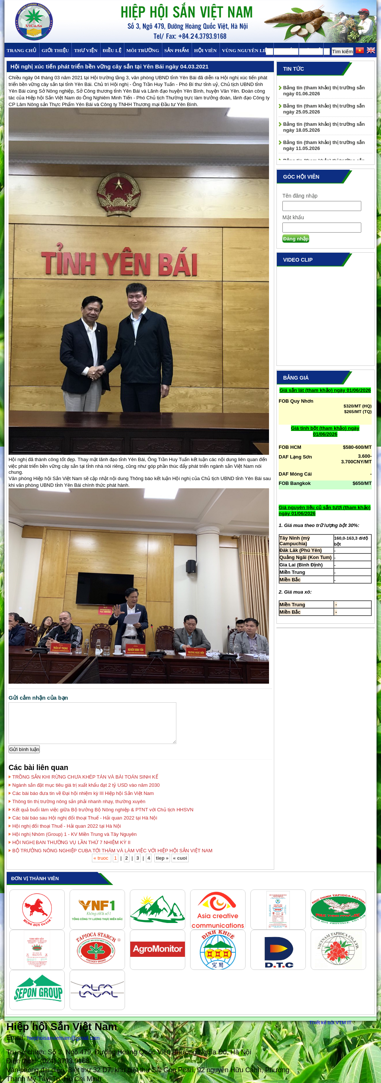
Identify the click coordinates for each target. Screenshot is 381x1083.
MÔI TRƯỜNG (143, 50)
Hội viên (205, 50)
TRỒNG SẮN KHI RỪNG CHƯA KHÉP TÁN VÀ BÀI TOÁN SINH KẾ (85, 777)
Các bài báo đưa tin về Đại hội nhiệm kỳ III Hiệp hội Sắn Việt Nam (83, 793)
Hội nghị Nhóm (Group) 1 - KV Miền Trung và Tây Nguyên (74, 834)
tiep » (162, 858)
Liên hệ (311, 50)
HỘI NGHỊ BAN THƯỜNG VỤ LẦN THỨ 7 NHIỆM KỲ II (71, 842)
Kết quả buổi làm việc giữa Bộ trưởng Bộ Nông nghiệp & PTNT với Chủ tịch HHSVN (102, 809)
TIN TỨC (286, 50)
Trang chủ (21, 50)
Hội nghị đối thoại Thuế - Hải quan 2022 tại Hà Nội (66, 826)
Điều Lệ (112, 50)
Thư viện (85, 50)
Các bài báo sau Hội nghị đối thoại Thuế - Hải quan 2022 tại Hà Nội (84, 818)
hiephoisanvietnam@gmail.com (63, 1038)
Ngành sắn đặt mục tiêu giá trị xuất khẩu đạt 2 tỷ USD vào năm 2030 (86, 785)
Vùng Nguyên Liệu (246, 50)
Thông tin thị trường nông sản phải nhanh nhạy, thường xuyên (78, 801)
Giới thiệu (55, 50)
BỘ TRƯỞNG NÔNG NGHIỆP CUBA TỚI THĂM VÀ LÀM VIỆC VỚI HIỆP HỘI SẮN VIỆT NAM (112, 850)
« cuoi (180, 858)
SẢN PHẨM (176, 50)
